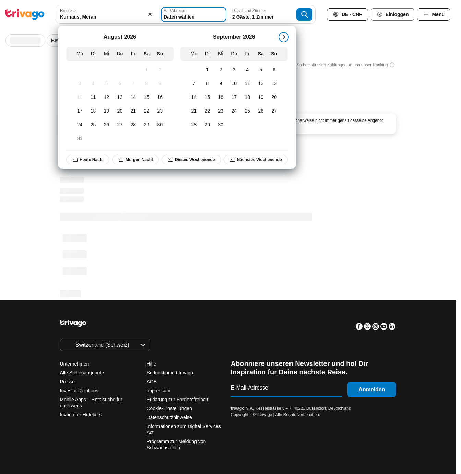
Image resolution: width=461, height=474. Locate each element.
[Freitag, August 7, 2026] (133, 84)
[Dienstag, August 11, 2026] (93, 97)
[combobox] (107, 14)
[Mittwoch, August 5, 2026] (106, 84)
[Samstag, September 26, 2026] (261, 111)
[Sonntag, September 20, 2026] (274, 97)
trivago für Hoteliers (81, 414)
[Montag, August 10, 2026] (79, 97)
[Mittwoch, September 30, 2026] (220, 125)
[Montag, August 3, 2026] (79, 84)
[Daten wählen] (193, 14)
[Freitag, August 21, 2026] (133, 111)
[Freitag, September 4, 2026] (247, 70)
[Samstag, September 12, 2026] (261, 84)
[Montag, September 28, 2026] (194, 125)
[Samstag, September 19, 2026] (261, 97)
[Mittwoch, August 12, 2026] (106, 97)
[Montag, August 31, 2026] (79, 138)
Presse (67, 381)
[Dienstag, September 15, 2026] (207, 97)
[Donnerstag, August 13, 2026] (120, 97)
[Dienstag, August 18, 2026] (93, 111)
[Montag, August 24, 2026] (79, 125)
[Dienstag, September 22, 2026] (207, 111)
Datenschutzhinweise (169, 417)
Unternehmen (74, 364)
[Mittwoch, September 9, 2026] (220, 84)
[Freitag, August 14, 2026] (133, 97)
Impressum (158, 390)
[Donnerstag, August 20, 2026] (120, 111)
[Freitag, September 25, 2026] (247, 111)
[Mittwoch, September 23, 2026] (220, 111)
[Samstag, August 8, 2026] (146, 84)
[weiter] (284, 37)
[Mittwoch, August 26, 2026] (106, 125)
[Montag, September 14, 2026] (194, 97)
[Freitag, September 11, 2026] (247, 84)
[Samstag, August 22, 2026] (146, 111)
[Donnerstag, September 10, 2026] (234, 84)
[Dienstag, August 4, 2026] (93, 84)
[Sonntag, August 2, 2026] (160, 70)
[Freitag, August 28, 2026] (133, 125)
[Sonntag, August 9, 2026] (160, 84)
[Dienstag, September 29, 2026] (207, 125)
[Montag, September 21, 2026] (194, 111)
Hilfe (151, 364)
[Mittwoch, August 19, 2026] (106, 111)
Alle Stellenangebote (82, 372)
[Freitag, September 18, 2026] (247, 97)
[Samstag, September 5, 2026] (261, 70)
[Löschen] (150, 14)
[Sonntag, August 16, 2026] (160, 97)
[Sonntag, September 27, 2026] (274, 111)
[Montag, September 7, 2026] (194, 84)
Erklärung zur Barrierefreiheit (177, 399)
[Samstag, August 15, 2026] (146, 97)
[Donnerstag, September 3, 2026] (234, 70)
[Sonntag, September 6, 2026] (274, 70)
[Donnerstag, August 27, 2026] (120, 125)
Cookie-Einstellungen (170, 408)
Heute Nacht (88, 160)
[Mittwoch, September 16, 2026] (220, 97)
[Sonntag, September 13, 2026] (274, 84)
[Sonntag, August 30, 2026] (160, 125)
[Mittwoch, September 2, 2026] (220, 70)
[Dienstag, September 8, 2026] (207, 84)
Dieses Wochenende (191, 160)
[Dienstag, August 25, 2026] (93, 125)
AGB (152, 381)
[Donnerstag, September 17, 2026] (234, 97)
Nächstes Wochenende (255, 160)
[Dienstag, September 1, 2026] (207, 70)
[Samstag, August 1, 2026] (146, 70)
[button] (107, 14)
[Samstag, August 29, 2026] (146, 125)
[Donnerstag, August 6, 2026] (120, 84)
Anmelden (371, 389)
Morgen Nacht (135, 160)
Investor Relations (79, 390)
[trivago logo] (25, 14)
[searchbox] (107, 17)
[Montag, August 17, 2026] (79, 111)
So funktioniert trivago (170, 372)
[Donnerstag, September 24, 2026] (234, 111)
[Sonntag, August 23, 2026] (160, 111)
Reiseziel (68, 10)
